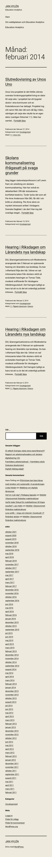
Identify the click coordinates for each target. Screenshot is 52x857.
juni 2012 (9, 742)
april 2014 (9, 677)
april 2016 (9, 611)
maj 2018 (9, 553)
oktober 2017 (11, 568)
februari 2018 (11, 561)
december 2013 (12, 691)
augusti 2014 (10, 669)
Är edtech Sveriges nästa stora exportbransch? (25, 451)
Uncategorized (25, 132)
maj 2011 (9, 782)
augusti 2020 (10, 535)
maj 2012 (9, 745)
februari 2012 (11, 756)
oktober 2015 (11, 626)
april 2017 (9, 579)
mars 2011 (9, 789)
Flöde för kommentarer (15, 823)
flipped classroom (20, 306)
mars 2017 (9, 582)
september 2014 (12, 666)
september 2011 (12, 774)
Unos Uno (16, 135)
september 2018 (12, 550)
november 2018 (12, 543)
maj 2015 (9, 640)
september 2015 (12, 630)
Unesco (30, 306)
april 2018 (9, 557)
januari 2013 (10, 727)
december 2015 (12, 622)
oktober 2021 (11, 532)
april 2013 (9, 716)
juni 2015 (9, 637)
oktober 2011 (11, 771)
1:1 (11, 135)
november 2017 (12, 564)
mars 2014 (9, 680)
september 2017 (12, 572)
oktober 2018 (11, 546)
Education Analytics (14, 27)
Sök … (7, 430)
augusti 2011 (10, 778)
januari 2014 (10, 687)
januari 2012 (10, 760)
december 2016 (12, 590)
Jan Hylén (12, 6)
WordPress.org (11, 826)
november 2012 (12, 734)
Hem (7, 17)
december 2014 (12, 655)
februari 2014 (11, 684)
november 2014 (12, 658)
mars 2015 (9, 648)
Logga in (9, 816)
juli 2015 (8, 633)
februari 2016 (11, 615)
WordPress (19, 847)
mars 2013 (9, 720)
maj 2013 (9, 713)
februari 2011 (11, 792)
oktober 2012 (11, 738)
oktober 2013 (11, 698)
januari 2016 (10, 619)
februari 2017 (11, 586)
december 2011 (12, 763)
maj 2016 (9, 608)
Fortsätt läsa (20, 120)
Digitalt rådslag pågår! (14, 469)
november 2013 (12, 695)
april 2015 (9, 644)
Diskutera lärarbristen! (14, 465)
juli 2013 (8, 706)
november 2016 (12, 593)
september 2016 (12, 600)
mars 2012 (9, 753)
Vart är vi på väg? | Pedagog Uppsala (20, 495)
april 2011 (9, 785)
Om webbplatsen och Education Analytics (24, 22)
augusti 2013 (10, 702)
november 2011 (12, 767)
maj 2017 (9, 575)
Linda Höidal (10, 488)
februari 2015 (11, 651)
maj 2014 (9, 673)
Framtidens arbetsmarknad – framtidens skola (25, 462)
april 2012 (9, 749)
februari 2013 (11, 724)
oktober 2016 (11, 597)
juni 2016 (9, 604)
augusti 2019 (10, 539)
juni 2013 (9, 709)
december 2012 (12, 731)
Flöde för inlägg (12, 819)
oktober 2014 (11, 662)
